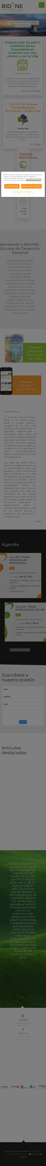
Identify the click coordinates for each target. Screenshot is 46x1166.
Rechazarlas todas (11, 186)
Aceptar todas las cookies (31, 186)
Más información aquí (33, 180)
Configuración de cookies (22, 192)
